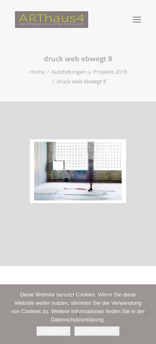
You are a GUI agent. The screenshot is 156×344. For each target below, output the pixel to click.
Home (37, 71)
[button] (137, 19)
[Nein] (145, 314)
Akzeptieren (53, 331)
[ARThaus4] (78, 19)
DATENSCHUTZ (97, 331)
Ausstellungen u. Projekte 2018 (89, 71)
